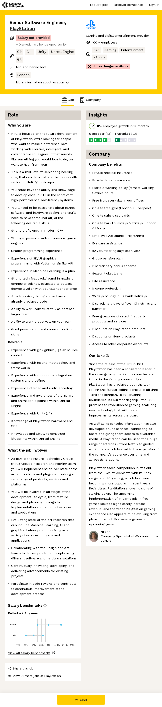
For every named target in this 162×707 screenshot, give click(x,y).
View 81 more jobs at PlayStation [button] (34, 676)
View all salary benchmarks (29, 653)
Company (90, 100)
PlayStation (22, 28)
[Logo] (13, 5)
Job (67, 100)
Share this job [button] (20, 668)
